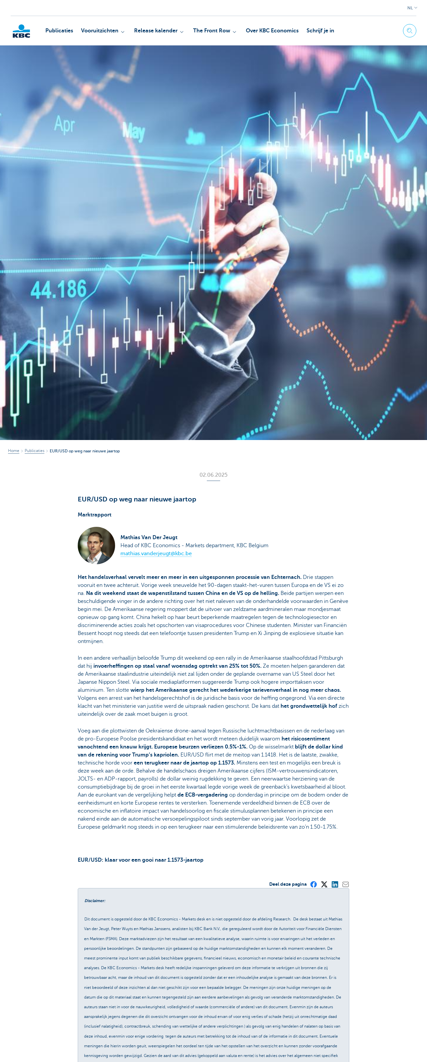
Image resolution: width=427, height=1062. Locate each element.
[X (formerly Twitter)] (324, 884)
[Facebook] (313, 884)
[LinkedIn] (335, 884)
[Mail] (345, 884)
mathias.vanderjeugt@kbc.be (156, 554)
